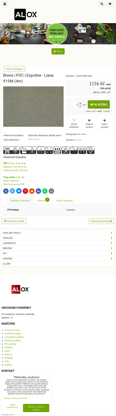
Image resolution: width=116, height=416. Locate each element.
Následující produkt (101, 221)
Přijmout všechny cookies (36, 408)
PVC (58, 253)
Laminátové (58, 243)
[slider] (34, 139)
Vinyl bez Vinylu (58, 232)
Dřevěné (58, 248)
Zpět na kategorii (14, 68)
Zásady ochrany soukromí (15, 398)
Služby (7, 263)
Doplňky (58, 258)
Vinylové (58, 238)
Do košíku (99, 104)
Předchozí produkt (14, 221)
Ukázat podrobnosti (12, 406)
